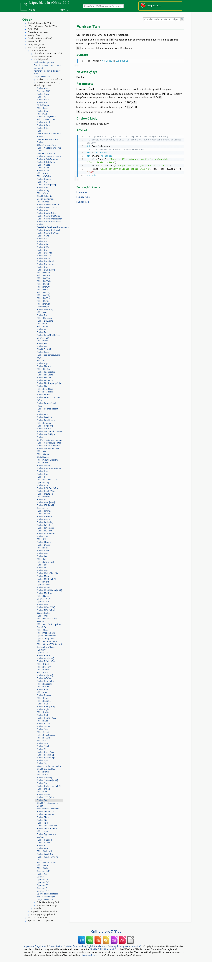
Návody (37, 908)
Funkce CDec (43, 170)
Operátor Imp (43, 482)
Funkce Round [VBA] (46, 717)
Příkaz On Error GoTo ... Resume (48, 620)
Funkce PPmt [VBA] (46, 661)
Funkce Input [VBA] (46, 491)
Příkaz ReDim (43, 686)
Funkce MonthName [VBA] (49, 590)
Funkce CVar (43, 244)
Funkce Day (42, 267)
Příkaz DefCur (43, 278)
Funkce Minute (44, 576)
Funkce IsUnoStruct (46, 533)
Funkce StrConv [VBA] (47, 780)
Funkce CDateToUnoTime (49, 147)
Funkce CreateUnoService (49, 221)
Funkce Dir (42, 315)
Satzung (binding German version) (124, 946)
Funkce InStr (43, 485)
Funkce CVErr (43, 247)
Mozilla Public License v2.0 (103, 949)
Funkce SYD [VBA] (45, 797)
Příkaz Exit (42, 360)
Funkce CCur (43, 128)
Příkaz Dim (42, 312)
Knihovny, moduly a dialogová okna (48, 72)
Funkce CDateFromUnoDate (46, 152)
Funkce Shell (43, 746)
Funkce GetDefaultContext (49, 431)
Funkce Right (43, 709)
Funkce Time (43, 817)
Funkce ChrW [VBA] (46, 184)
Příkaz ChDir (43, 173)
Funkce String (43, 788)
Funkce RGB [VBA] (46, 706)
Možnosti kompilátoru (44, 62)
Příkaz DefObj (43, 295)
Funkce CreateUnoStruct (48, 230)
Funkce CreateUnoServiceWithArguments (50, 226)
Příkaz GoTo (42, 462)
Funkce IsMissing (45, 522)
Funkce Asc (42, 96)
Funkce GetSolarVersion (48, 445)
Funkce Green (43, 465)
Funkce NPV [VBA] (46, 610)
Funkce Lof (42, 567)
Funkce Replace (44, 695)
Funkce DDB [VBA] (46, 269)
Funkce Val (42, 845)
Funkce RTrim (43, 723)
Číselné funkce (43, 613)
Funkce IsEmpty (44, 516)
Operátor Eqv (43, 337)
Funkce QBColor (44, 678)
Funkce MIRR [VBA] (46, 578)
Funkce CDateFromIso (47, 159)
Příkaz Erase (42, 340)
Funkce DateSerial (45, 261)
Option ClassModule (46, 635)
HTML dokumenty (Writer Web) (43, 26)
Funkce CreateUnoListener (49, 218)
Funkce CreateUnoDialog (48, 215)
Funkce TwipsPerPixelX (48, 825)
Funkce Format (44, 394)
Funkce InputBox (45, 493)
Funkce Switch (44, 794)
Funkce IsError (44, 519)
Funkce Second (44, 726)
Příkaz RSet (42, 720)
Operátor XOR (43, 871)
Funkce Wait (43, 848)
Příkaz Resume (44, 700)
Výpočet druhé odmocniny (49, 766)
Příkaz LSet (42, 547)
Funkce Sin (42, 749)
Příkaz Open (42, 630)
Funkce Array (43, 94)
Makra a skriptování (37, 47)
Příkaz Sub (42, 791)
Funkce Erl (42, 343)
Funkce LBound (44, 542)
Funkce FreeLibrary (46, 420)
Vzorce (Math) (34, 41)
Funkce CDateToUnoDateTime (47, 138)
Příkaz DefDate (44, 281)
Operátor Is (42, 508)
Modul (32, 9)
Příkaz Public (43, 669)
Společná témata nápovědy (40, 920)
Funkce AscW (43, 99)
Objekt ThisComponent (47, 803)
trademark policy (90, 955)
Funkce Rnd (42, 715)
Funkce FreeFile (44, 417)
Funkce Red (42, 689)
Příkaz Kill (41, 539)
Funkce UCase (43, 842)
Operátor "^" (43, 890)
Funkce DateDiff (44, 255)
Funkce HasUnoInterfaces (49, 468)
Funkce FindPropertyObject (50, 383)
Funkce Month (43, 587)
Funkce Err (42, 346)
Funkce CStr (42, 238)
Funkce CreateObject (47, 213)
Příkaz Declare (43, 272)
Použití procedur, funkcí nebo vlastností (47, 66)
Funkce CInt (42, 187)
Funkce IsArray (44, 510)
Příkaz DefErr (43, 286)
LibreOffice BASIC (39, 50)
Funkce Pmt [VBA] (45, 658)
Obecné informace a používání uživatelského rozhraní (46, 55)
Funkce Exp (42, 363)
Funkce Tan (42, 800)
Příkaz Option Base (46, 632)
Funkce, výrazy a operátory (49, 79)
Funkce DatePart (44, 258)
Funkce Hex (42, 471)
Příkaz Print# (43, 664)
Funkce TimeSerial (45, 811)
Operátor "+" (43, 882)
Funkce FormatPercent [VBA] (47, 410)
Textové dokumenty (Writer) (41, 23)
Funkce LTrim (43, 550)
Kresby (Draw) (34, 35)
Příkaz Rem (42, 692)
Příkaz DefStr (43, 301)
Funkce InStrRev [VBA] (48, 488)
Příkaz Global (43, 454)
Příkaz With (42, 865)
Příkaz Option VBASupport (49, 644)
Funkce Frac (42, 414)
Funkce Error (43, 352)
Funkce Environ (44, 329)
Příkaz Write (43, 868)
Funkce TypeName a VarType (46, 835)
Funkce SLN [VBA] (45, 752)
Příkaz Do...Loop (44, 318)
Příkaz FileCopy (44, 369)
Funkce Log (42, 570)
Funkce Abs (42, 88)
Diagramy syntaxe (42, 76)
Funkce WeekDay (45, 854)
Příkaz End (42, 323)
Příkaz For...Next (45, 388)
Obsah (27, 19)
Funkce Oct (42, 615)
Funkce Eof (42, 332)
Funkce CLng (43, 190)
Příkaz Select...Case (46, 119)
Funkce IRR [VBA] (45, 505)
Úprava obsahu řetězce (47, 893)
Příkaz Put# (42, 672)
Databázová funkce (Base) (40, 38)
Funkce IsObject (44, 530)
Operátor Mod (43, 584)
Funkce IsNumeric (45, 527)
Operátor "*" (43, 879)
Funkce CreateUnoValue (48, 232)
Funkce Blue (42, 111)
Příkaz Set (41, 740)
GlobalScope (43, 105)
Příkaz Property (44, 666)
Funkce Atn (42, 102)
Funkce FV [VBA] (45, 425)
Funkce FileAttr (44, 366)
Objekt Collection (45, 196)
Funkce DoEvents (45, 320)
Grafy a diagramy (36, 44)
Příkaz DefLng (43, 292)
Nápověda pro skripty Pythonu (45, 911)
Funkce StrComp (44, 777)
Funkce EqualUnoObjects (48, 335)
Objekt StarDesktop (46, 769)
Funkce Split (42, 760)
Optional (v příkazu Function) (45, 648)
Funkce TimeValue (45, 814)
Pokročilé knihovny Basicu (49, 902)
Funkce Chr (42, 181)
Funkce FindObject (45, 380)
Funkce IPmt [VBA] (46, 502)
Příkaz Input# (43, 496)
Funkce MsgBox (44, 593)
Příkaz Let (41, 559)
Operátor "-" (43, 876)
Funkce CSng (43, 235)
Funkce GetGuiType (46, 434)
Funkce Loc (42, 564)
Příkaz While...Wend (46, 862)
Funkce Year (42, 873)
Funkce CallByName (46, 116)
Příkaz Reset (43, 698)
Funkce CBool (43, 122)
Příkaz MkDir (43, 581)
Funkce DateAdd (44, 252)
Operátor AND (43, 91)
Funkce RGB (42, 703)
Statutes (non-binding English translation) (84, 946)
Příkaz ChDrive (44, 176)
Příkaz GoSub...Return (47, 459)
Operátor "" (42, 888)
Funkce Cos (42, 210)
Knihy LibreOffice (106, 931)
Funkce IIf (41, 476)
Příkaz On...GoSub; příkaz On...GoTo (49, 626)
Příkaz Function (44, 423)
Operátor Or (42, 652)
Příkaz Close (42, 193)
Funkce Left (42, 553)
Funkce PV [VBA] (45, 675)
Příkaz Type (42, 831)
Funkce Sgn (42, 743)
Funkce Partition (44, 655)
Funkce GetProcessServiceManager (50, 438)
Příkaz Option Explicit (47, 641)
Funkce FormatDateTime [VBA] (48, 399)
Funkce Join (42, 536)
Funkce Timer (43, 820)
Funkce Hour (43, 474)
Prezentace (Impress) (38, 32)
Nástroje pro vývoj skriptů (43, 914)
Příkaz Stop (42, 774)
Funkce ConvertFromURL (49, 204)
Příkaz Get (42, 451)
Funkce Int (42, 499)
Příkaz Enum (43, 326)
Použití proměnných (46, 896)
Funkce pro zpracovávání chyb (48, 356)
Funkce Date (43, 250)
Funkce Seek (43, 729)
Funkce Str (42, 783)
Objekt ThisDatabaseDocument (48, 807)
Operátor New (43, 598)
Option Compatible (45, 198)
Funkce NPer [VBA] (46, 607)
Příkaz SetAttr (43, 737)
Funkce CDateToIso (46, 162)
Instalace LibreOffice (37, 917)
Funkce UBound (44, 839)
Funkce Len (42, 556)
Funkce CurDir (43, 241)
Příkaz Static (43, 771)
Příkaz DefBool (44, 275)
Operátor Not (43, 601)
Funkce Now (43, 604)
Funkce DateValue (45, 264)
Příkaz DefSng (43, 298)
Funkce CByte (43, 125)
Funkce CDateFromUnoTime (46, 143)
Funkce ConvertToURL (47, 207)
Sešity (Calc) (34, 29)
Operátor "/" (42, 885)
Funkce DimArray (45, 309)
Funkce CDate (43, 164)
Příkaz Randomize (45, 683)
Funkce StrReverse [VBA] (49, 786)
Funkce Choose (44, 179)
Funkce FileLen (44, 377)
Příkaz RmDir (43, 712)
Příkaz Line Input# (45, 561)
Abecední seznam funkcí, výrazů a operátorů (47, 84)
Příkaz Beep (42, 108)
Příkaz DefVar (43, 303)
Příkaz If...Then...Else (47, 479)
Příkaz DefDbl (43, 284)
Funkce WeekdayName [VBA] (47, 858)
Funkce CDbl (43, 167)
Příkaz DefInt (43, 289)
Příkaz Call (42, 113)
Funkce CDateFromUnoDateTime (49, 132)
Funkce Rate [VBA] (46, 681)
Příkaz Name (43, 596)
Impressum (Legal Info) (35, 946)
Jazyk (62, 9)
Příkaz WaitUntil (44, 851)
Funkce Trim (42, 822)
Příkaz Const (43, 201)
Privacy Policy (55, 946)
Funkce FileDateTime (47, 371)
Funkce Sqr (42, 763)
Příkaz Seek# (43, 732)
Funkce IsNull (43, 525)
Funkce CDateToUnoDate (49, 156)
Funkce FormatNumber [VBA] (47, 404)
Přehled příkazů (41, 59)
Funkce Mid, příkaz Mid (48, 573)
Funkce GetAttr (44, 428)
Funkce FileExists (45, 374)
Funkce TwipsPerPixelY (48, 828)
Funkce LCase (43, 544)
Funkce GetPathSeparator (49, 442)
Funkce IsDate (43, 513)
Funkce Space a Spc (46, 754)
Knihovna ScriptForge (47, 905)
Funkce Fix (42, 386)
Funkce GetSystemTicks (48, 448)
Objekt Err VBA (44, 349)
